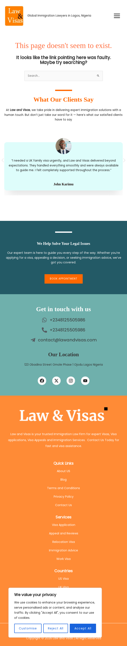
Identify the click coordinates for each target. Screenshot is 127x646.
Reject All (55, 628)
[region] (55, 612)
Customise (28, 628)
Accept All (82, 628)
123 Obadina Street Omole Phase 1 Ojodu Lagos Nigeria (63, 365)
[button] (2, 160)
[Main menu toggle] (117, 16)
